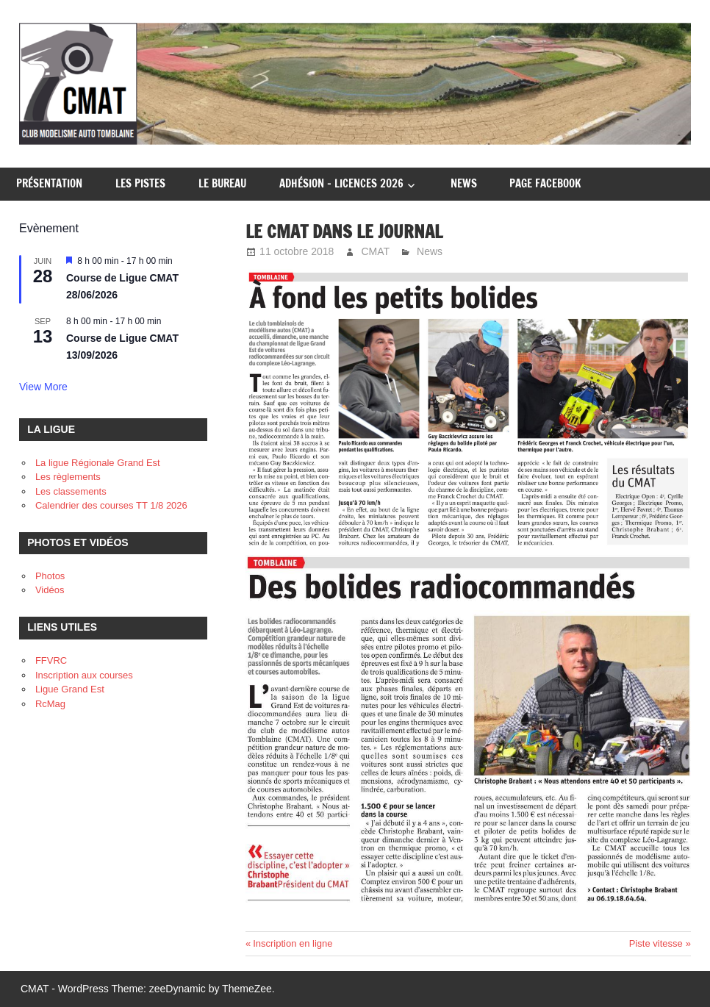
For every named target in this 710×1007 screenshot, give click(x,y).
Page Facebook (545, 183)
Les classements (71, 491)
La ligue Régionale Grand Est (97, 462)
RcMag (50, 703)
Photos (50, 575)
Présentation (49, 183)
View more (43, 387)
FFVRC (51, 660)
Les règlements (68, 476)
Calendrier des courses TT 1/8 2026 (111, 505)
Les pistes (140, 183)
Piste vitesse (656, 943)
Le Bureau (222, 183)
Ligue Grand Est (69, 689)
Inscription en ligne (292, 943)
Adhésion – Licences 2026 (341, 183)
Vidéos (50, 589)
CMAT (375, 251)
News (464, 183)
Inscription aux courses (84, 675)
